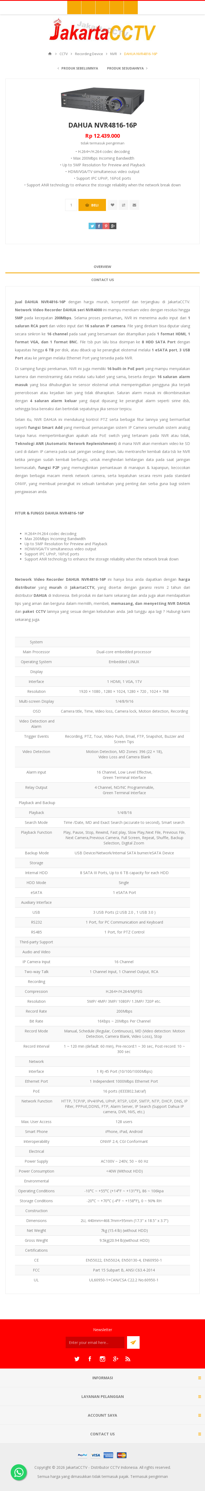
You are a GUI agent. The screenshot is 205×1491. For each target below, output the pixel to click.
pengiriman (115, 143)
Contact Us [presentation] (102, 279)
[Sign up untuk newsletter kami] (95, 1342)
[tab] (102, 266)
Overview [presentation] (102, 266)
